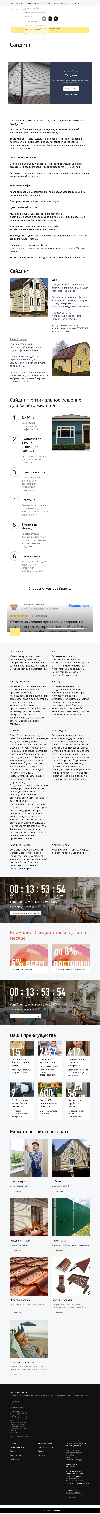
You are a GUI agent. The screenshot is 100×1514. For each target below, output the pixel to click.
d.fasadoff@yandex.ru (61, 3)
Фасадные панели (16, 1458)
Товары (28, 3)
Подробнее (17, 1192)
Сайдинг (13, 1454)
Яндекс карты (71, 1460)
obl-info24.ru (71, 1500)
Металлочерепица (45, 1446)
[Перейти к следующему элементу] (15, 634)
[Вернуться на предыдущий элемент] (15, 630)
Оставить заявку (71, 88)
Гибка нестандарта (45, 1450)
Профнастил (14, 1462)
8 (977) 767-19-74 (72, 1453)
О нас (21, 3)
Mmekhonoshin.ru (73, 1495)
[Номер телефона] (56, 18)
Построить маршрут (74, 1462)
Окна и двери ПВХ (17, 1450)
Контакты (75, 3)
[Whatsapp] (44, 18)
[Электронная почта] (50, 18)
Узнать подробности (71, 94)
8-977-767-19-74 (46, 3)
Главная (14, 3)
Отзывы (35, 3)
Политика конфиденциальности (20, 1439)
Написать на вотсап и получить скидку (27, 913)
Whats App (70, 1458)
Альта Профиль (18, 339)
